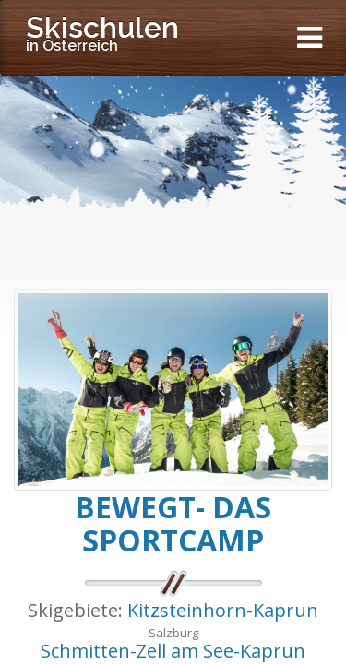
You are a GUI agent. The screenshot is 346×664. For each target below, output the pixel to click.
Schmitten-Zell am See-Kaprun (173, 650)
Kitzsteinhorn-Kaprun (222, 610)
